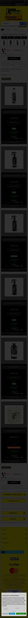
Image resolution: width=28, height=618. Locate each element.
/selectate (5, 613)
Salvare (12, 613)
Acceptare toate (21, 613)
